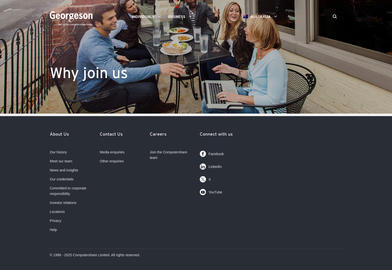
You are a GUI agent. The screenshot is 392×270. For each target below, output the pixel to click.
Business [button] (181, 17)
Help (53, 230)
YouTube (211, 191)
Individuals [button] (148, 17)
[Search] (334, 17)
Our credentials (62, 179)
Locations (57, 212)
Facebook (212, 152)
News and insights (64, 170)
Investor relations (63, 203)
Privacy (55, 221)
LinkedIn (211, 165)
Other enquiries (112, 161)
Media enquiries (112, 152)
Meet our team (61, 161)
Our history (58, 152)
